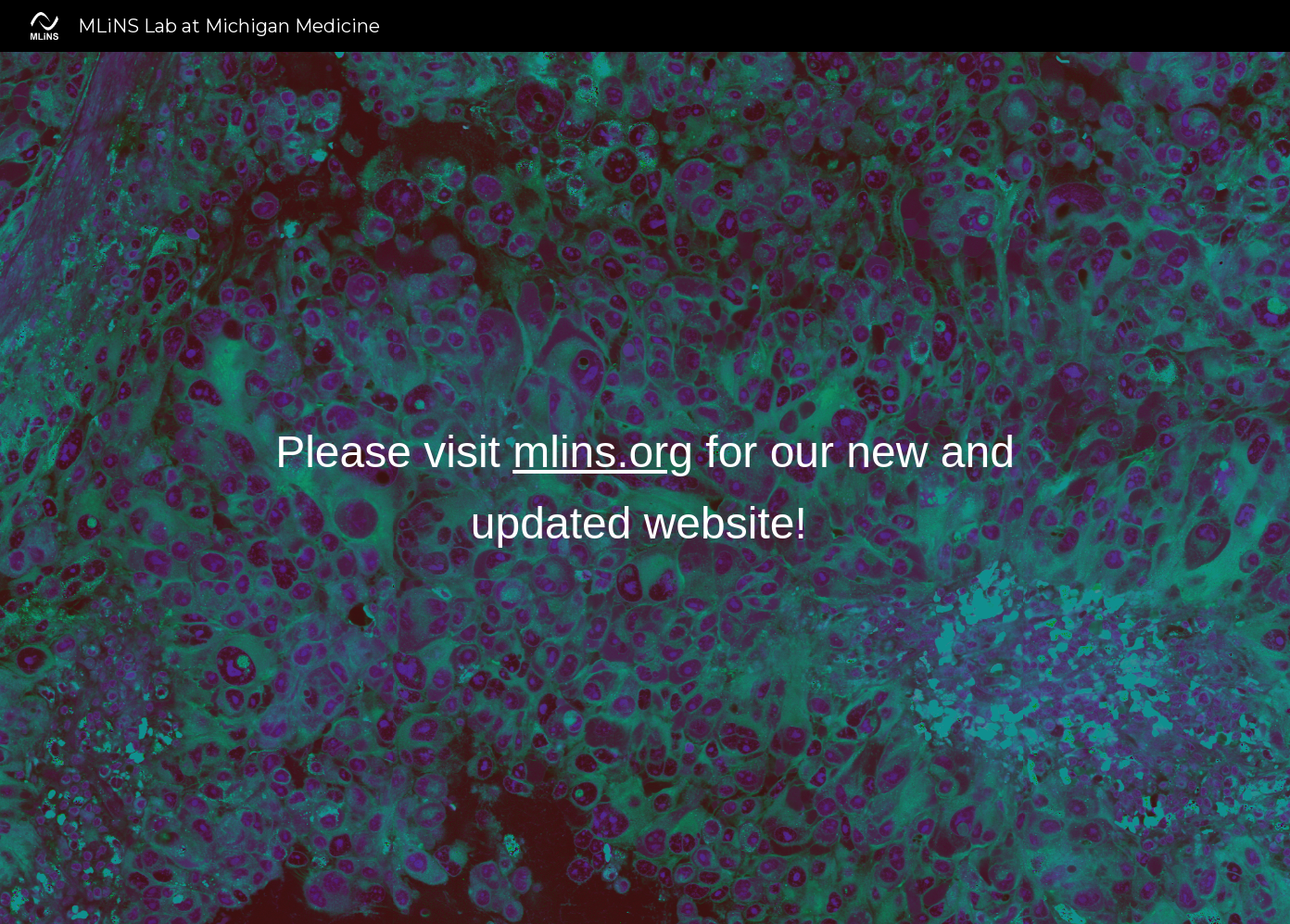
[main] (644, 488)
